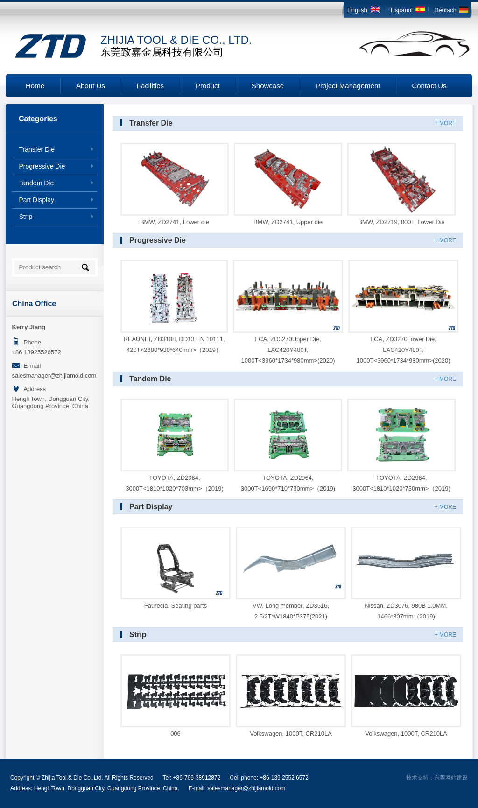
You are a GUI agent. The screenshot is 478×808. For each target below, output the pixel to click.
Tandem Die (36, 183)
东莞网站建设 (451, 777)
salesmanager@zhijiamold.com (54, 375)
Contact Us (429, 86)
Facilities (150, 86)
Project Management (348, 86)
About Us (90, 86)
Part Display (36, 200)
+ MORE (445, 123)
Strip (26, 216)
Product (208, 86)
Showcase (268, 86)
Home (35, 86)
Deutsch (445, 10)
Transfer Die (37, 149)
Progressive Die (42, 166)
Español (402, 10)
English (357, 10)
